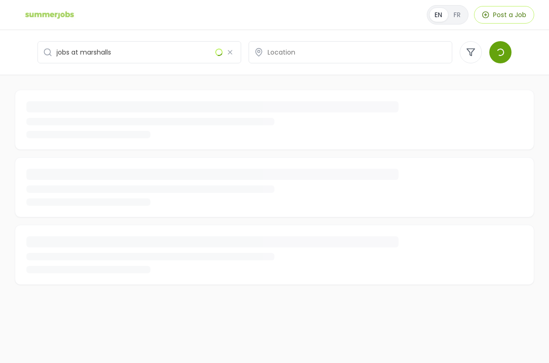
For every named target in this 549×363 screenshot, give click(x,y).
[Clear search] (230, 52)
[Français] (447, 15)
